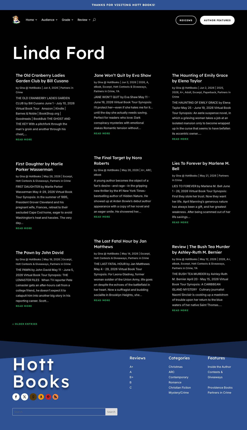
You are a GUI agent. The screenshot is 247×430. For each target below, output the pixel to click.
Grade (66, 20)
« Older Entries (24, 323)
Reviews (186, 20)
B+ (132, 377)
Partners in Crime (60, 180)
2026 (142, 82)
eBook (97, 86)
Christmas (176, 367)
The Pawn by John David (39, 252)
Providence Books (220, 387)
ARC (148, 170)
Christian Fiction (180, 387)
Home (30, 20)
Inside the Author (219, 367)
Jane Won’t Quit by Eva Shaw (122, 75)
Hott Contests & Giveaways (32, 180)
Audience (47, 20)
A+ (142, 170)
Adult (188, 92)
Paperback (209, 92)
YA (117, 91)
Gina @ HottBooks (30, 87)
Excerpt (67, 176)
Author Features (217, 20)
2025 (220, 87)
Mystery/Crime (179, 392)
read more (24, 139)
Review (82, 20)
